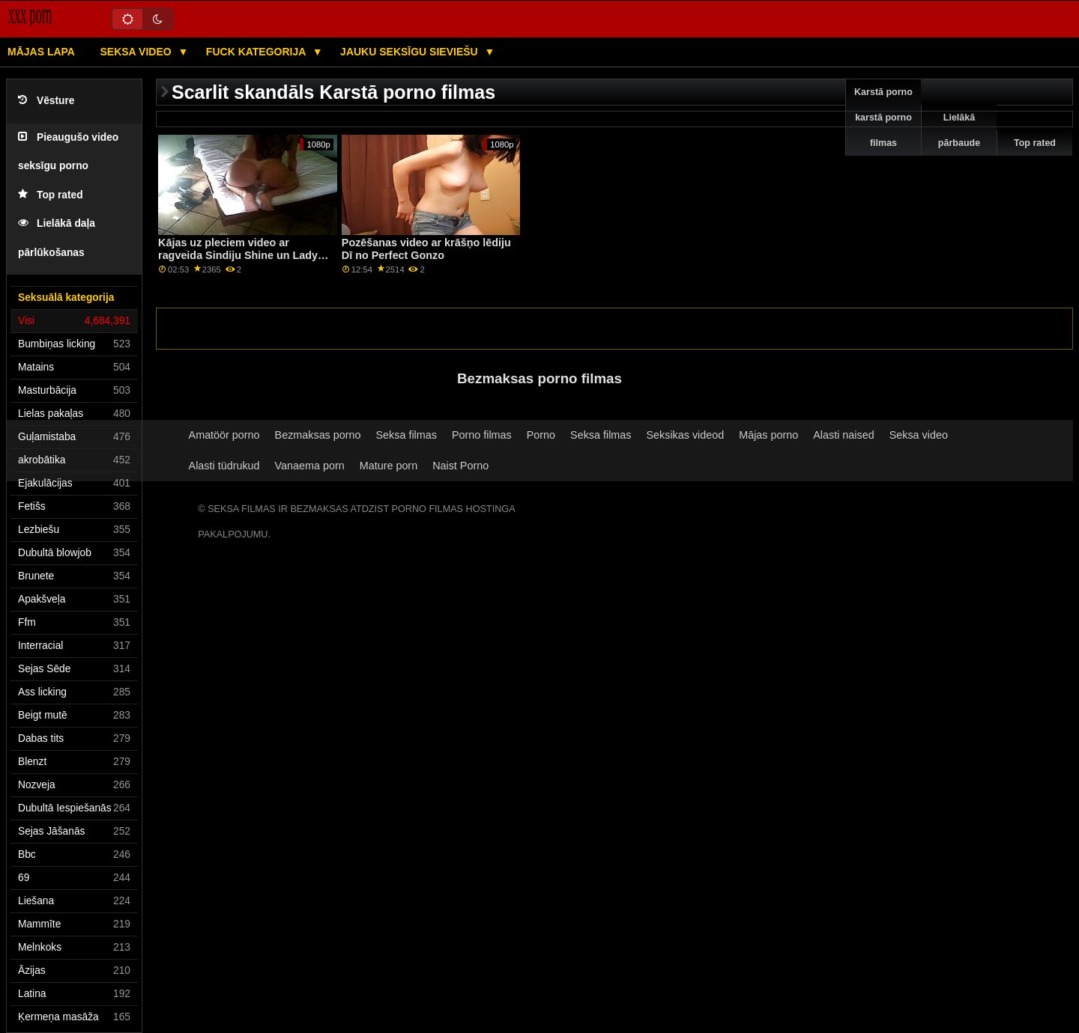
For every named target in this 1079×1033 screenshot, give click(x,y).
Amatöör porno (224, 435)
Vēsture (46, 100)
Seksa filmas (406, 435)
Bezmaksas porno (318, 435)
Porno (541, 435)
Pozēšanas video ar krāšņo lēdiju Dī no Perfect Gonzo (426, 249)
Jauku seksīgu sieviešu (410, 52)
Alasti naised (843, 435)
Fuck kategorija (257, 52)
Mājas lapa (41, 52)
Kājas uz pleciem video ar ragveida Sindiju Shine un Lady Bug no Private (238, 255)
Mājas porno (768, 435)
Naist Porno (460, 466)
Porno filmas (482, 435)
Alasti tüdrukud (224, 466)
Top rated (50, 195)
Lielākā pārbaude (959, 130)
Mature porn (388, 466)
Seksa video (137, 52)
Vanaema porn (310, 466)
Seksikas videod (685, 435)
